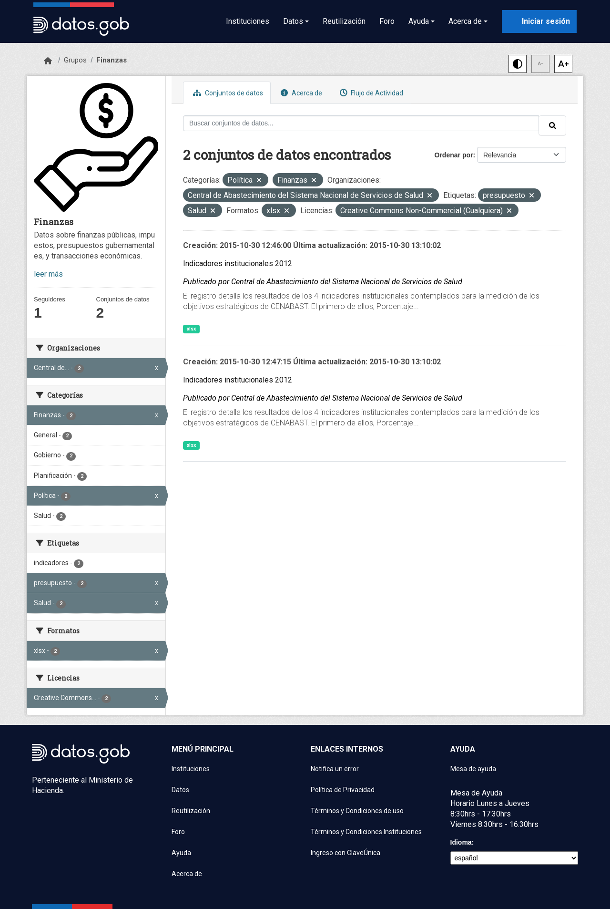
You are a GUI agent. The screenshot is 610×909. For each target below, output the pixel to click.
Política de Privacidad (343, 790)
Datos (180, 790)
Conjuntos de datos (227, 93)
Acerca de (300, 93)
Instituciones (247, 21)
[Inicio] (47, 61)
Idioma (461, 842)
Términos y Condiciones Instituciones (366, 832)
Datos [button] (293, 21)
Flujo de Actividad (370, 93)
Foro (387, 21)
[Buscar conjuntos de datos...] (361, 123)
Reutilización (344, 21)
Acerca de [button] (465, 21)
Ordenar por (454, 155)
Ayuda (181, 853)
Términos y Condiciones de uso (357, 811)
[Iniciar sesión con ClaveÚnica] (539, 21)
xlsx (191, 329)
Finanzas (111, 60)
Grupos (75, 60)
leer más (48, 274)
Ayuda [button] (418, 21)
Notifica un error (335, 769)
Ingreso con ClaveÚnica (345, 853)
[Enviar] (552, 125)
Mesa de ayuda (473, 769)
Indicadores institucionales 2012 (237, 263)
